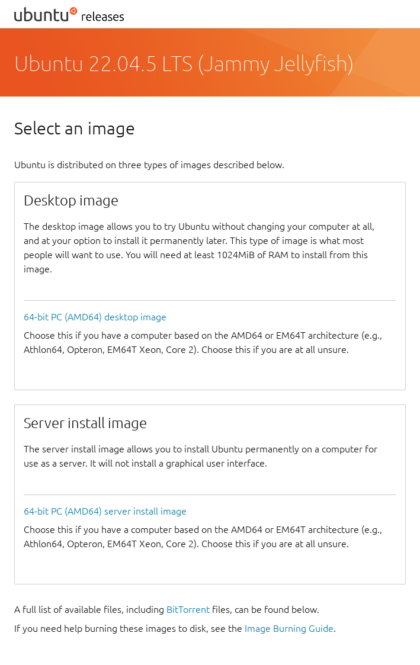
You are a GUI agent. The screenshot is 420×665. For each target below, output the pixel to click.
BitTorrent (188, 609)
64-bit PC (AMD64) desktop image (95, 316)
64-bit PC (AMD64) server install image (105, 511)
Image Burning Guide (289, 628)
